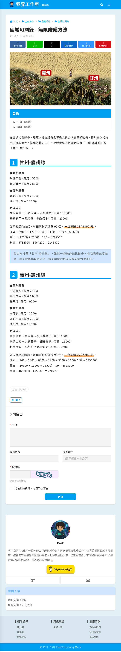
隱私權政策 (95, 628)
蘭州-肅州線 (24, 127)
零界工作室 (29, 3)
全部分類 (28, 21)
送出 (60, 497)
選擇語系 (22, 637)
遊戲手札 (45, 21)
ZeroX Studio (63, 648)
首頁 (14, 21)
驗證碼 (15, 467)
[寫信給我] (87, 581)
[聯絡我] (33, 581)
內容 (13, 425)
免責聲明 (94, 637)
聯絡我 (21, 633)
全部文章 (58, 628)
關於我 (21, 628)
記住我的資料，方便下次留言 (31, 488)
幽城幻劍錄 (64, 21)
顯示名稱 (15, 452)
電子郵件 (68, 452)
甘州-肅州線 (24, 122)
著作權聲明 (95, 633)
